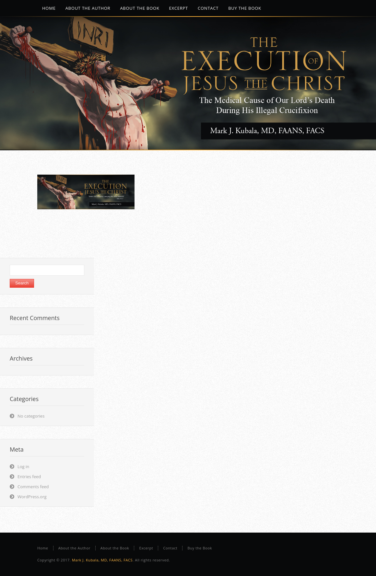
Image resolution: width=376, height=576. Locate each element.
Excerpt (146, 548)
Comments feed (33, 487)
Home (42, 548)
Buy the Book (199, 548)
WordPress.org (32, 497)
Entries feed (29, 476)
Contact (170, 548)
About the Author (74, 548)
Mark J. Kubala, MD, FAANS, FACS (102, 560)
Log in (23, 466)
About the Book (114, 548)
